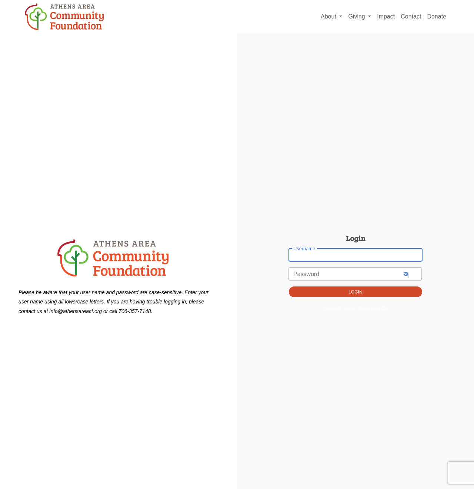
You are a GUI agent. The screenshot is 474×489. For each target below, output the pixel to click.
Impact (386, 16)
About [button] (329, 16)
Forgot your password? (355, 307)
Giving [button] (357, 16)
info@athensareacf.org (75, 311)
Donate (436, 16)
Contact (411, 16)
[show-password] (406, 273)
